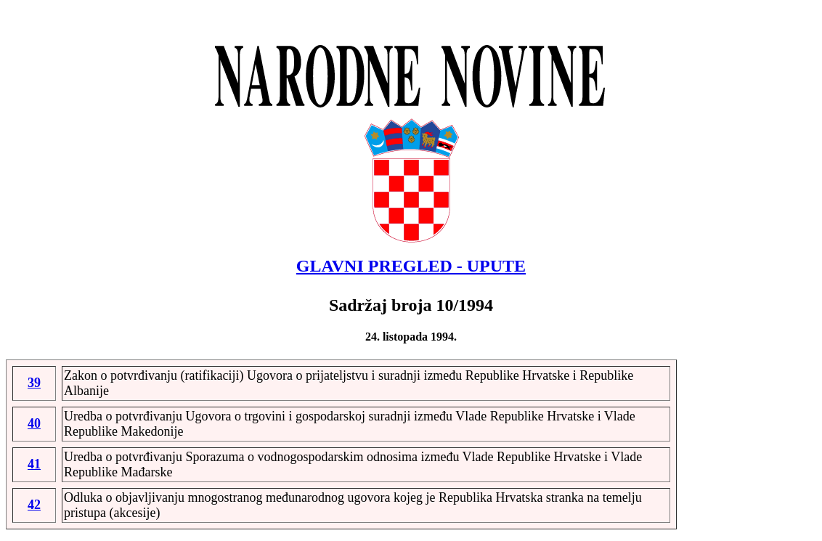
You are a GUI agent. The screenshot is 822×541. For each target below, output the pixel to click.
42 (34, 504)
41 (34, 464)
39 (34, 382)
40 (34, 423)
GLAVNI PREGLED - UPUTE (411, 265)
